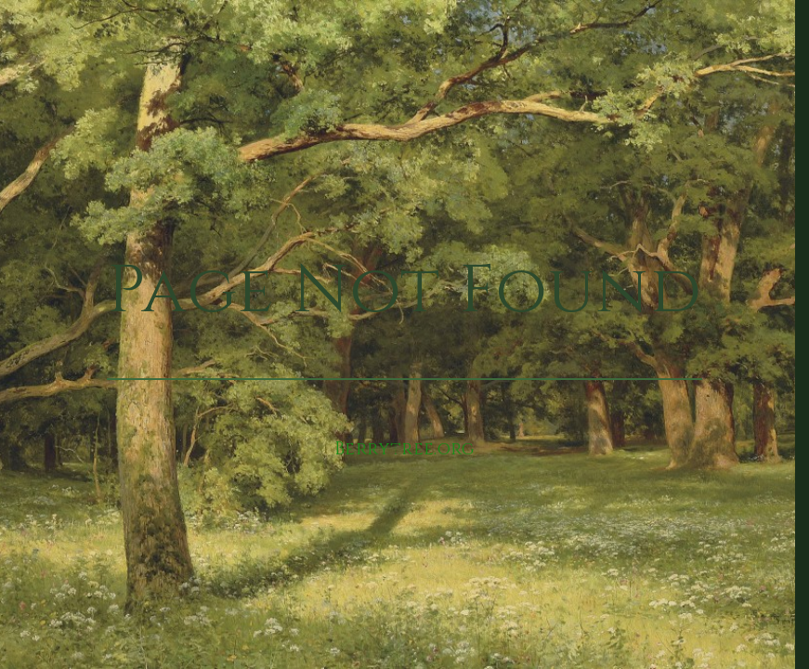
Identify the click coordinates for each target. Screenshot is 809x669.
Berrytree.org (404, 449)
